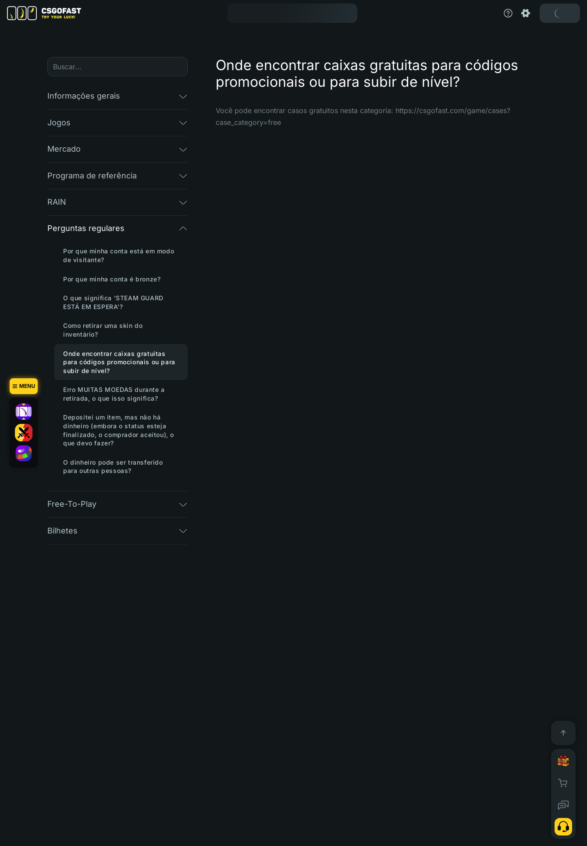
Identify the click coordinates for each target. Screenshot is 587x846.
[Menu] (24, 386)
